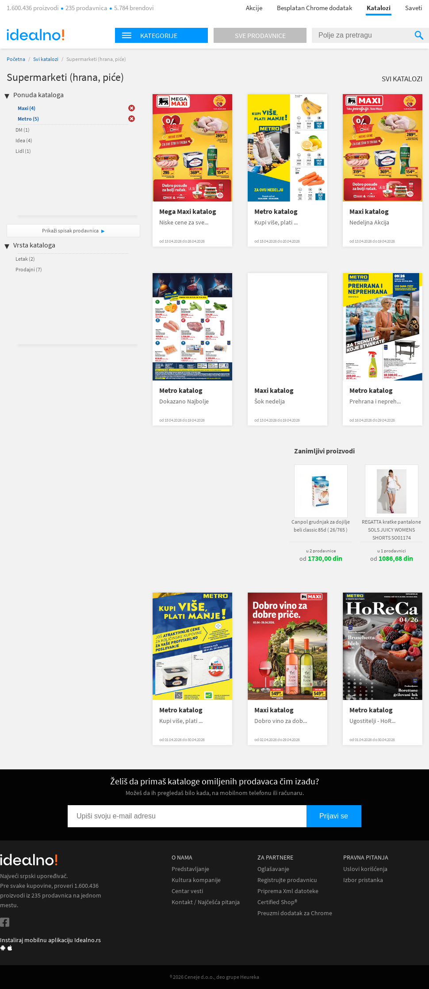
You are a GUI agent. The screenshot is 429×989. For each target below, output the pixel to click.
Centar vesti (187, 891)
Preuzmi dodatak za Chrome (294, 913)
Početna (16, 59)
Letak (25, 258)
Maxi (26, 108)
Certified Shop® (277, 902)
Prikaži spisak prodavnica (70, 230)
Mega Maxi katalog (187, 211)
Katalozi (379, 8)
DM (22, 129)
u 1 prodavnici (391, 551)
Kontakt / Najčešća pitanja (206, 902)
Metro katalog (276, 211)
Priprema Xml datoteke (287, 891)
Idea (23, 140)
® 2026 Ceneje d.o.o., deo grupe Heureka (214, 977)
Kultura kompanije (196, 880)
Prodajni (28, 269)
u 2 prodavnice (321, 551)
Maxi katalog (369, 211)
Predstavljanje (190, 869)
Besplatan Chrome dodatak (314, 8)
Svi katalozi (45, 59)
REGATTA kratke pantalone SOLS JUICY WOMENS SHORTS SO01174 (391, 529)
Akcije (254, 8)
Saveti (413, 8)
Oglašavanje (273, 869)
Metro (28, 118)
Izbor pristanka (363, 880)
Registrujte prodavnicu (287, 880)
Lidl (23, 151)
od (320, 559)
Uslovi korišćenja (365, 869)
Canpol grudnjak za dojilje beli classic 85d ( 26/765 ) (320, 525)
